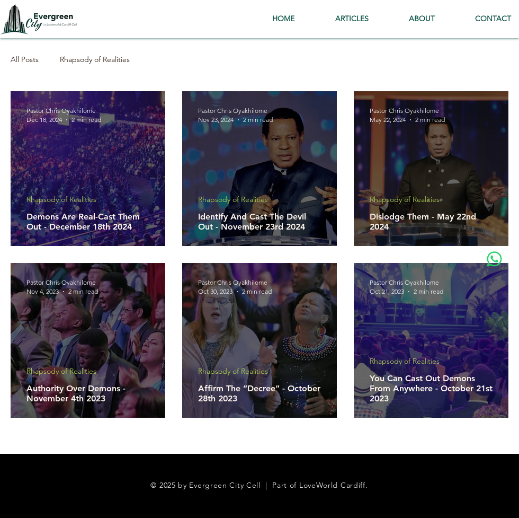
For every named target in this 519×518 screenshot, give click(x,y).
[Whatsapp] (494, 259)
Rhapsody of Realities (95, 59)
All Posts (25, 59)
